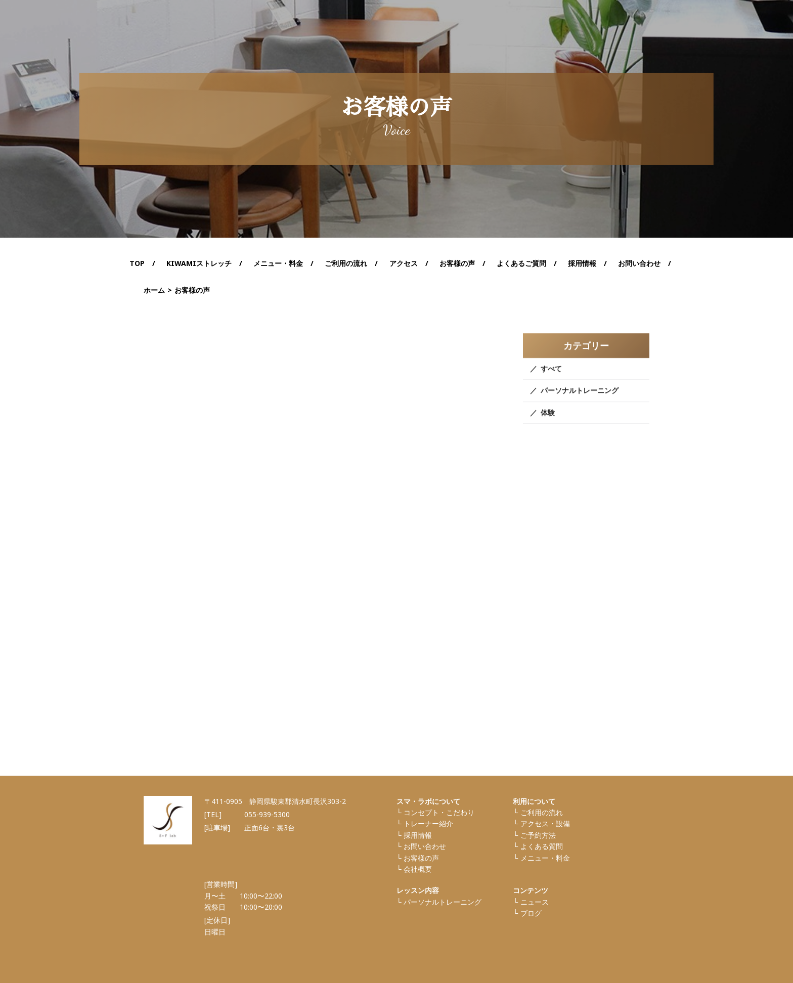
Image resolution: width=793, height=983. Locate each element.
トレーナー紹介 (428, 823)
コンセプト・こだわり (439, 812)
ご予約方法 (538, 835)
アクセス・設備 (545, 823)
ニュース (534, 902)
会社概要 (418, 869)
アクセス (403, 263)
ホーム (154, 290)
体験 (548, 419)
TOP (137, 263)
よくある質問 (541, 846)
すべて (551, 375)
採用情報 (582, 263)
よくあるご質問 (521, 263)
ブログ (531, 913)
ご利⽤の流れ (541, 812)
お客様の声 (457, 263)
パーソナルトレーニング (580, 398)
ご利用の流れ (346, 263)
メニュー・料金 (545, 858)
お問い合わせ (639, 263)
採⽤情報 (418, 835)
